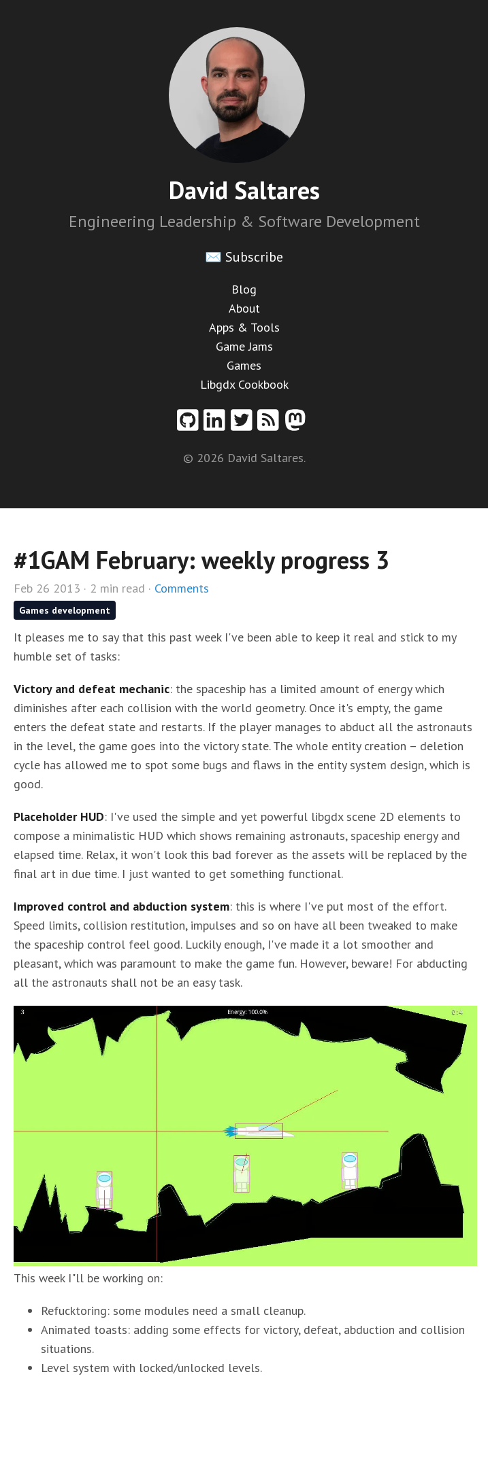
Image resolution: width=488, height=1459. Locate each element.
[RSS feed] (270, 425)
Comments (181, 588)
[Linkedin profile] (217, 425)
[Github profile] (190, 425)
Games (244, 365)
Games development (64, 610)
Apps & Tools (244, 327)
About (244, 308)
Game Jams (244, 346)
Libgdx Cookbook (244, 384)
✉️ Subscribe (244, 257)
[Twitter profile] (244, 425)
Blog (244, 289)
